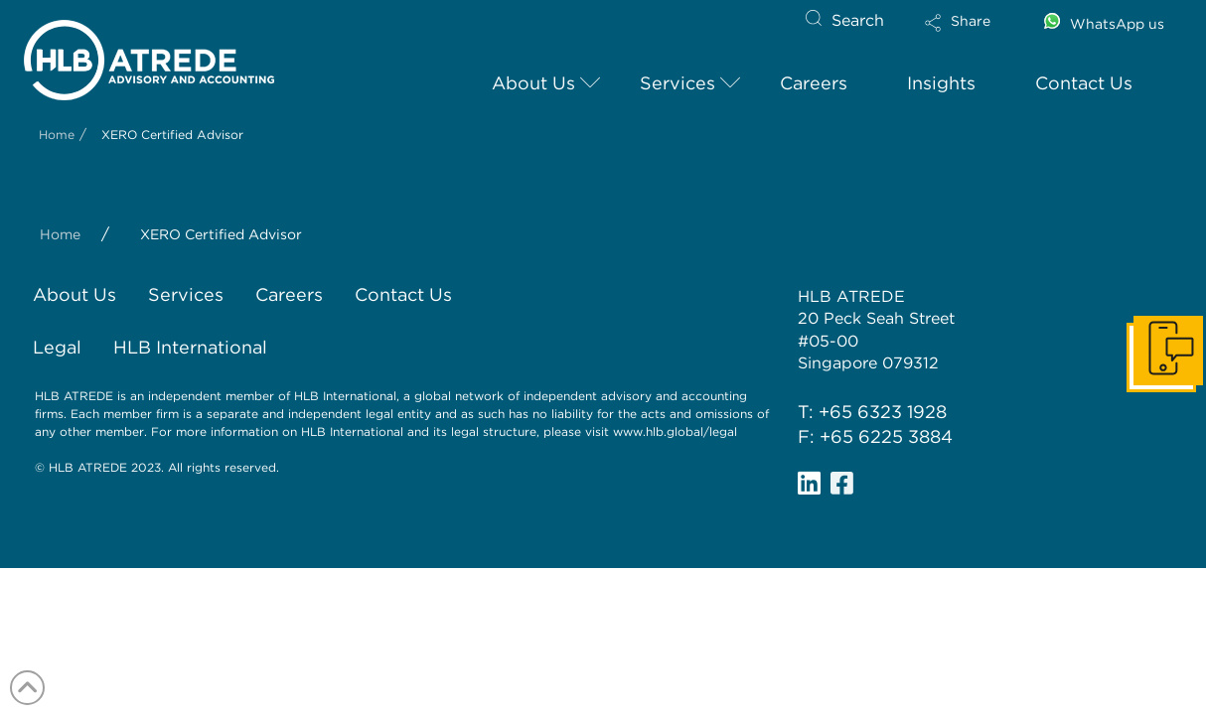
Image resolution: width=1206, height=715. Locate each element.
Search (857, 20)
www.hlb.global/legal (675, 431)
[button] (974, 36)
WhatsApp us (1117, 24)
